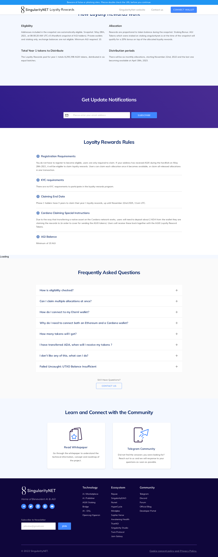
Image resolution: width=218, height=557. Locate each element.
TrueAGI (115, 524)
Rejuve (114, 494)
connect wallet (184, 10)
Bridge (86, 507)
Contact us (109, 386)
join (64, 525)
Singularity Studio (119, 528)
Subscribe (144, 115)
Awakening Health (120, 519)
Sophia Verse (117, 515)
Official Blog (145, 507)
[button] (109, 290)
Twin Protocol (117, 532)
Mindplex (115, 511)
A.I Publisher (89, 498)
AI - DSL (87, 511)
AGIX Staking (89, 502)
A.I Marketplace (90, 494)
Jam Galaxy (117, 536)
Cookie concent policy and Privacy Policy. (173, 550)
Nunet (114, 502)
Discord (143, 498)
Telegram (144, 494)
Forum (143, 502)
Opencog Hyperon (91, 515)
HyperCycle (116, 507)
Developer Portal (148, 511)
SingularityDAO (118, 498)
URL (128, 2)
